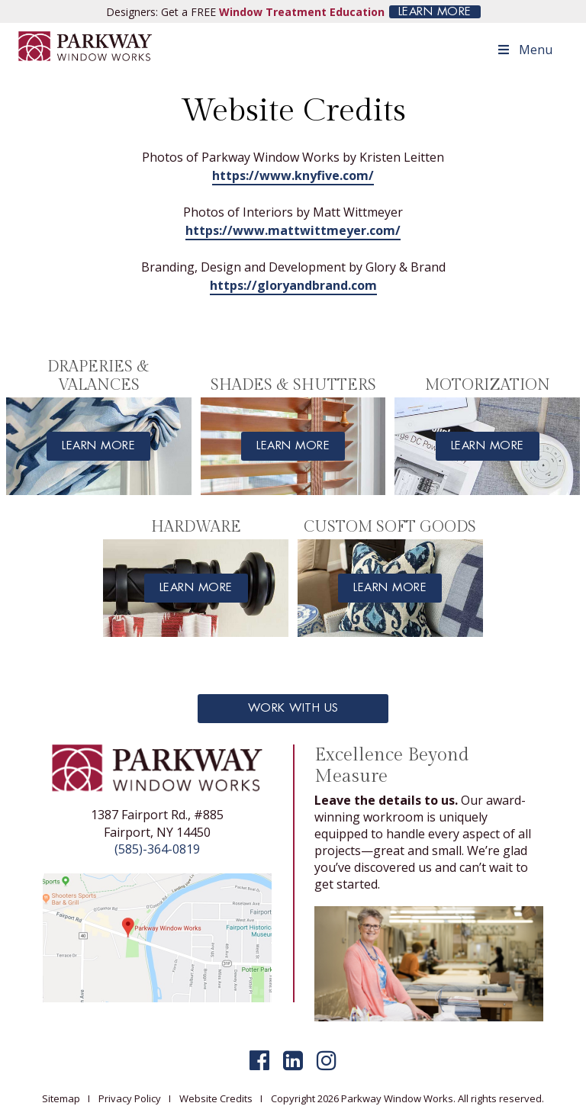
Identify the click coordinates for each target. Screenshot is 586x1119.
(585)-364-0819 (157, 849)
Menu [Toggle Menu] (524, 49)
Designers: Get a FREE (245, 12)
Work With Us (293, 708)
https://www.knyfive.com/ (293, 175)
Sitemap (61, 1098)
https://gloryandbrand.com (293, 285)
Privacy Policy (129, 1098)
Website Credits (216, 1098)
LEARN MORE (435, 12)
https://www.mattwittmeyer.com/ (293, 230)
